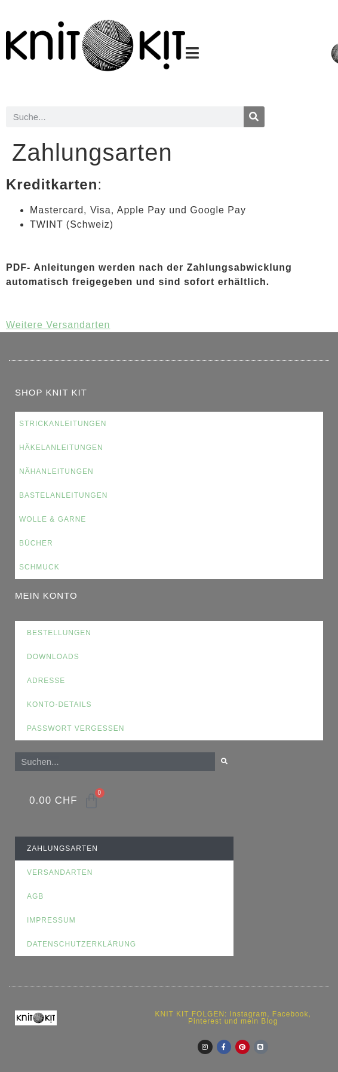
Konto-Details (59, 704)
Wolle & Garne (52, 519)
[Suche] (254, 116)
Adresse (46, 680)
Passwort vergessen (75, 728)
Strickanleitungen (62, 423)
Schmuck (39, 567)
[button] (192, 52)
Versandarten (60, 872)
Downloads (53, 657)
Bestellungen (59, 633)
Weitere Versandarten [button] (58, 325)
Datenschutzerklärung (81, 944)
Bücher (36, 543)
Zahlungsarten (62, 848)
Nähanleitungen (56, 471)
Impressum (51, 920)
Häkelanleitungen (61, 447)
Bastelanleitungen (63, 495)
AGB (35, 896)
